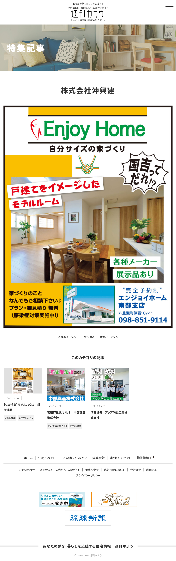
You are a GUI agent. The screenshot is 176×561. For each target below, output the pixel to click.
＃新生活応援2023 (57, 425)
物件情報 (144, 458)
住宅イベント (46, 458)
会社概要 (135, 469)
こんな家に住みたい (73, 458)
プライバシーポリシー (88, 475)
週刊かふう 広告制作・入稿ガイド (60, 469)
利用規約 (151, 469)
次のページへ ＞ (109, 337)
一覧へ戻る (88, 337)
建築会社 (98, 458)
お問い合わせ (27, 469)
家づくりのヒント (120, 458)
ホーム (28, 458)
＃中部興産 (75, 425)
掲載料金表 (92, 469)
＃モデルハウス (26, 418)
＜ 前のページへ (67, 337)
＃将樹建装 (10, 418)
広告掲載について (114, 469)
